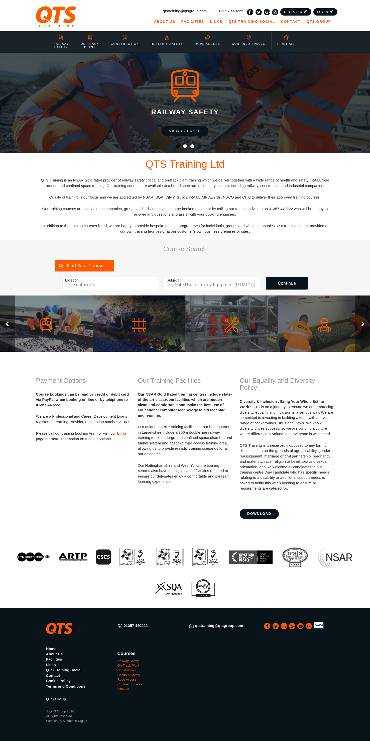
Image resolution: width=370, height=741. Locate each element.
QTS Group (321, 22)
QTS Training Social (251, 22)
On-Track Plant (90, 38)
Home (51, 648)
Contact (291, 22)
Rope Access (207, 36)
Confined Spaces (249, 36)
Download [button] (259, 514)
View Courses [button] (185, 131)
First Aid (286, 36)
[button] (295, 12)
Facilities (192, 22)
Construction (125, 36)
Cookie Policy (58, 681)
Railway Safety (61, 38)
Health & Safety (167, 36)
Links (216, 22)
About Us (164, 22)
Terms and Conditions (65, 686)
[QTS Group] (70, 17)
